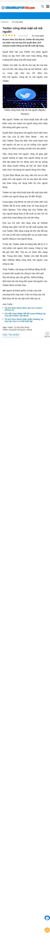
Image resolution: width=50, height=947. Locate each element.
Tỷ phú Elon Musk (21, 327)
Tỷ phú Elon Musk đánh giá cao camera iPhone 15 (23, 309)
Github (29, 330)
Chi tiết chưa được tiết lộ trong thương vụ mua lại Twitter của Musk (25, 315)
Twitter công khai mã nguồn (14, 330)
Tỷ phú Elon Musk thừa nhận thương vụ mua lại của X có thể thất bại (24, 320)
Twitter (10, 327)
